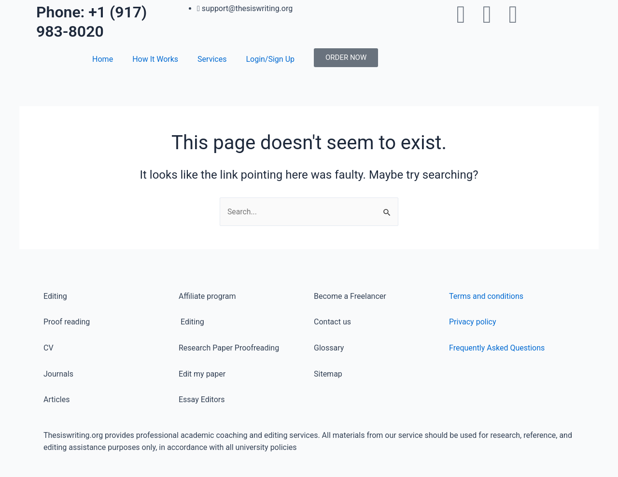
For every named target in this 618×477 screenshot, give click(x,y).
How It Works (155, 59)
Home (102, 59)
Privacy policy (472, 321)
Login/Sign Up (270, 59)
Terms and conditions (486, 296)
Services (211, 59)
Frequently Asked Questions (497, 347)
